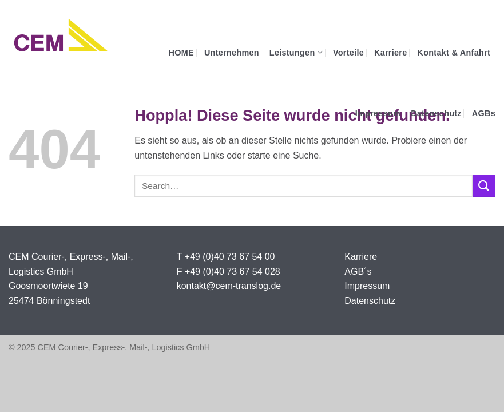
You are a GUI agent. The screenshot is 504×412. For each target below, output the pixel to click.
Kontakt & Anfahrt (454, 52)
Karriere (390, 52)
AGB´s (357, 271)
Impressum (377, 113)
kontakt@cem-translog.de (229, 286)
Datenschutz (436, 113)
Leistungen (296, 52)
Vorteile (348, 52)
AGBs (483, 113)
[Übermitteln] (484, 186)
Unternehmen (231, 52)
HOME (181, 52)
